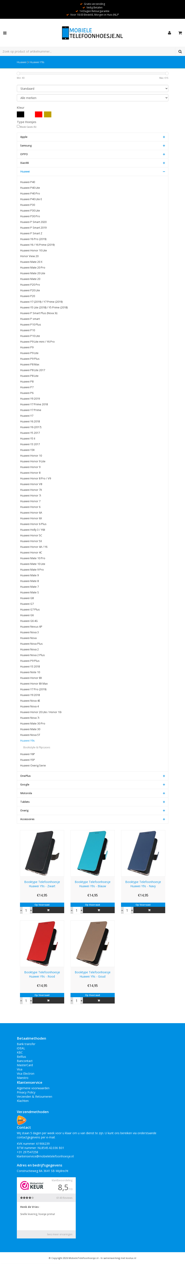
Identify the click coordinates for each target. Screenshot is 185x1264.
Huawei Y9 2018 (30, 695)
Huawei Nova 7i (29, 718)
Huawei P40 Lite (30, 188)
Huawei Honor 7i (30, 495)
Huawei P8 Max (29, 364)
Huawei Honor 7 (30, 501)
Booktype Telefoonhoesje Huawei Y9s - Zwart (42, 884)
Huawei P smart (30, 319)
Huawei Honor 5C (31, 535)
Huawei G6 (27, 615)
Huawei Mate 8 (29, 581)
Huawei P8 (26, 381)
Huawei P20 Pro (30, 284)
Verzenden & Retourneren (34, 1096)
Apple (23, 137)
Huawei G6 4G (29, 621)
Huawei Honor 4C (31, 552)
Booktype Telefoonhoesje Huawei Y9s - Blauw (92, 884)
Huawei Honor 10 (31, 455)
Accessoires (27, 819)
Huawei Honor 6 (30, 507)
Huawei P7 (26, 387)
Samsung (26, 145)
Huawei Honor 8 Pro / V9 (35, 478)
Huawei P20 (27, 296)
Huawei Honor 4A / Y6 (33, 547)
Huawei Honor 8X (31, 678)
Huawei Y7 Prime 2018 (34, 404)
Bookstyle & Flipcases (36, 747)
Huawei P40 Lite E (31, 199)
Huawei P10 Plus (30, 324)
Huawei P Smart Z (31, 233)
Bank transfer (26, 1044)
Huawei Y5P (27, 760)
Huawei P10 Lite (30, 336)
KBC (20, 1052)
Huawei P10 (27, 330)
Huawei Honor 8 (30, 473)
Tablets (25, 802)
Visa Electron (25, 1073)
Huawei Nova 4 (29, 706)
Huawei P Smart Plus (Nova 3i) (38, 313)
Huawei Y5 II (27, 438)
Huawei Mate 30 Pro (32, 723)
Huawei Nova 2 (29, 649)
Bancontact (25, 1061)
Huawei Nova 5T (30, 735)
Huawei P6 (26, 393)
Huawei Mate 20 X (31, 262)
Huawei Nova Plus (31, 644)
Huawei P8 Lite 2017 (32, 370)
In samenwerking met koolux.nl (118, 1258)
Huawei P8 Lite (29, 376)
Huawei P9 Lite (29, 353)
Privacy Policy (26, 1092)
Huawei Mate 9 (29, 575)
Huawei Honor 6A (31, 512)
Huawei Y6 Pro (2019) (33, 239)
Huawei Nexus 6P (31, 626)
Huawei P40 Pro (30, 193)
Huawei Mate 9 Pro (32, 569)
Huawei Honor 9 (30, 467)
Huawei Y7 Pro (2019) (33, 689)
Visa (19, 1069)
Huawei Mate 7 (29, 587)
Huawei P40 (27, 182)
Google (24, 784)
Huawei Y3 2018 (30, 666)
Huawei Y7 (26, 416)
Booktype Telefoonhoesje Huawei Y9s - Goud (92, 974)
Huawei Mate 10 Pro (32, 558)
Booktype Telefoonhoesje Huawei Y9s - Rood (42, 974)
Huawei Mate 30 (30, 729)
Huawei (22, 62)
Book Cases (28, 126)
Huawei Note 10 (30, 672)
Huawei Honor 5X (31, 541)
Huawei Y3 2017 (30, 444)
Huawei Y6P (27, 754)
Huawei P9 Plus (30, 359)
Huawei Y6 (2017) (30, 427)
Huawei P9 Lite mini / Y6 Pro (37, 341)
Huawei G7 (27, 604)
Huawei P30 (27, 205)
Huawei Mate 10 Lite (32, 564)
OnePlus (25, 776)
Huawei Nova (28, 638)
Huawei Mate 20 (30, 279)
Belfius (21, 1057)
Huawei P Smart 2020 (33, 222)
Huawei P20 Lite (30, 290)
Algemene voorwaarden (33, 1088)
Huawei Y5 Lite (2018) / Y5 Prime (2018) (44, 307)
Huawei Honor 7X (31, 490)
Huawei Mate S (29, 592)
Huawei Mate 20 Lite (32, 273)
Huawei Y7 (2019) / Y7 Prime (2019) (41, 302)
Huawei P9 (26, 347)
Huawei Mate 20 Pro (32, 267)
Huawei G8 (27, 598)
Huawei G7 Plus (30, 609)
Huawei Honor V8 (31, 484)
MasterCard (25, 1065)
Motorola (26, 793)
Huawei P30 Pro (30, 216)
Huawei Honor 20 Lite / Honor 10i (40, 712)
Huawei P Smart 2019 (33, 227)
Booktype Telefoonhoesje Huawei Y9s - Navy (143, 884)
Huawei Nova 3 (29, 632)
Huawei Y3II (27, 450)
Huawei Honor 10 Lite (33, 250)
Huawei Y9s (37, 62)
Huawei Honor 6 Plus (33, 524)
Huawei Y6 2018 (30, 421)
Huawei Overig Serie (33, 765)
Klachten (23, 1101)
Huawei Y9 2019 (30, 398)
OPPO (24, 154)
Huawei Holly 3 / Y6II (32, 530)
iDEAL (21, 1048)
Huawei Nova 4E (30, 701)
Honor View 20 (29, 256)
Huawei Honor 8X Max (34, 683)
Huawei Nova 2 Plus (32, 655)
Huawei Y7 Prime (30, 410)
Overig (24, 810)
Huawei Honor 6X (31, 518)
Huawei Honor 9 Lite (32, 461)
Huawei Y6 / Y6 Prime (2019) (37, 245)
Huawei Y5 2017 (30, 433)
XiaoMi (24, 163)
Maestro (22, 1078)
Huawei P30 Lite (30, 210)
